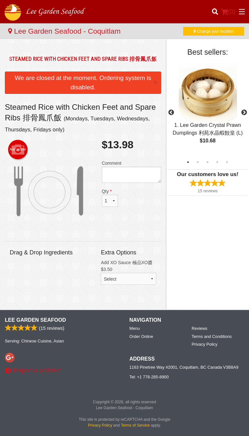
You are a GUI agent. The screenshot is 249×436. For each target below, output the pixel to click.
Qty (110, 198)
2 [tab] (198, 162)
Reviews (199, 328)
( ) (228, 12)
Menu (134, 328)
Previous (171, 112)
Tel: (149, 377)
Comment (131, 172)
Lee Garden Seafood (35, 320)
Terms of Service (135, 425)
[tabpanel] (208, 108)
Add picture (18, 149)
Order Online (141, 336)
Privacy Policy (205, 344)
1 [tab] (188, 162)
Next (244, 112)
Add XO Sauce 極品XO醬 (128, 272)
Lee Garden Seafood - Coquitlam (64, 31)
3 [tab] (207, 162)
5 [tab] (227, 162)
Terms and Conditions (212, 336)
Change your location (214, 31)
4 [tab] (217, 162)
